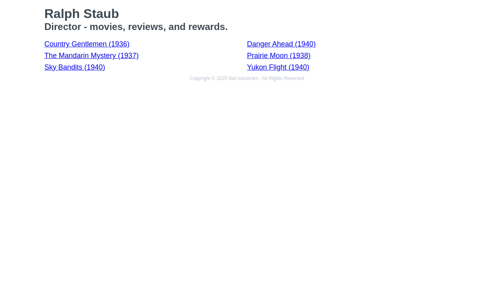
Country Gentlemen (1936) (86, 44)
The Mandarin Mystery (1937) (91, 56)
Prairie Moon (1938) (279, 56)
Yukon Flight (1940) (278, 67)
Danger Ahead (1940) (281, 44)
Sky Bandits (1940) (74, 67)
